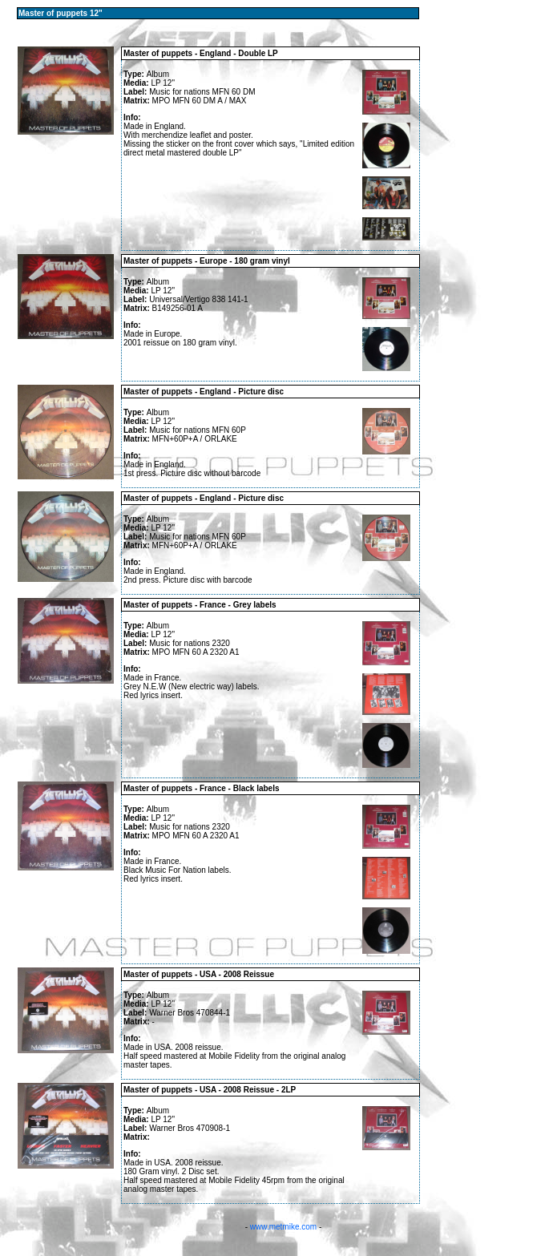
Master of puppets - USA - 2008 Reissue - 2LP (209, 1089)
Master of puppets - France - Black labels (201, 788)
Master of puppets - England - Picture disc (203, 391)
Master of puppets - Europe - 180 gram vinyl (206, 260)
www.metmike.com (283, 1226)
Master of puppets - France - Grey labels (199, 604)
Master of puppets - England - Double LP (200, 53)
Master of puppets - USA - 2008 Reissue (198, 974)
